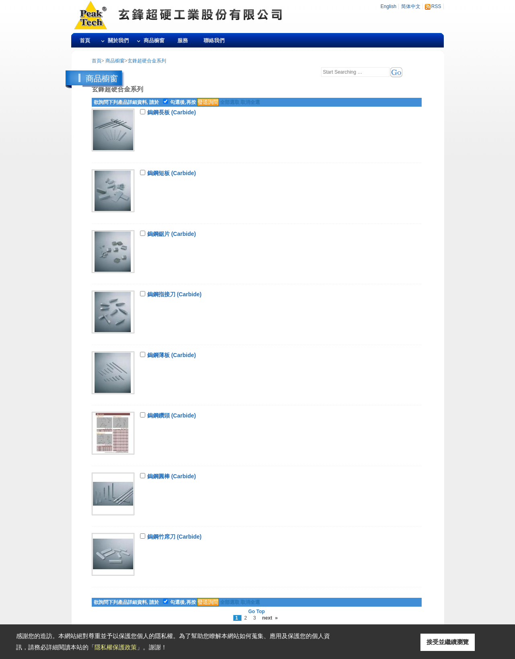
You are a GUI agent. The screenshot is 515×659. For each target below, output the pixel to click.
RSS (436, 6)
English (388, 6)
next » (270, 618)
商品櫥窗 (154, 40)
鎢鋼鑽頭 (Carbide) (171, 415)
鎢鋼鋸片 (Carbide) (171, 234)
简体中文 (410, 6)
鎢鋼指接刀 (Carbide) (174, 294)
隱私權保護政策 (116, 647)
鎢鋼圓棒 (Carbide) (171, 476)
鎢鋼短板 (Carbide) (171, 173)
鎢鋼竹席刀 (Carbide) (174, 536)
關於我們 (118, 40)
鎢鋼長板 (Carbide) (171, 112)
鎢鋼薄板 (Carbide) (171, 355)
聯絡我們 (214, 40)
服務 (182, 40)
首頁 (85, 40)
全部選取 (229, 102)
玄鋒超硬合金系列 (147, 61)
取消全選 (250, 102)
